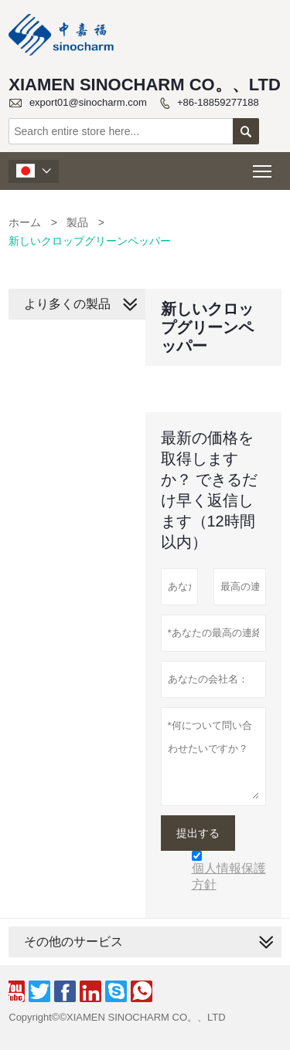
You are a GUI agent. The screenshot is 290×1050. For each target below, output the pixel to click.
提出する (198, 833)
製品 (77, 222)
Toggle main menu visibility (263, 166)
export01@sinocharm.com (88, 102)
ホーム (25, 222)
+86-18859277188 (218, 102)
